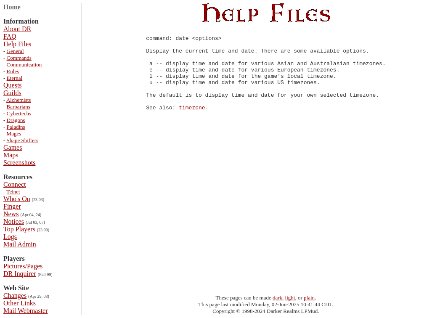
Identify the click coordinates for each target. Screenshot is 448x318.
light (290, 297)
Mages (14, 133)
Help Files (17, 44)
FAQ (9, 36)
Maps (11, 155)
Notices (13, 221)
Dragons (16, 120)
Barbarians (18, 106)
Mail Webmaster (25, 310)
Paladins (16, 127)
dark (277, 297)
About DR (17, 28)
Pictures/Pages (22, 266)
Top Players (19, 229)
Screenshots (19, 162)
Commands (19, 58)
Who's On (16, 198)
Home (12, 7)
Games (12, 147)
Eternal (15, 78)
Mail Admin (19, 244)
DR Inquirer (19, 273)
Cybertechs (19, 113)
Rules (13, 71)
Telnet (13, 191)
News (11, 213)
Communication (24, 64)
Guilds (12, 92)
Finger (12, 206)
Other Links (19, 303)
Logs (10, 236)
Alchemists (18, 100)
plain (309, 297)
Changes (15, 295)
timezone (192, 123)
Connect (14, 184)
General (15, 51)
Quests (12, 85)
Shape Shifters (22, 140)
